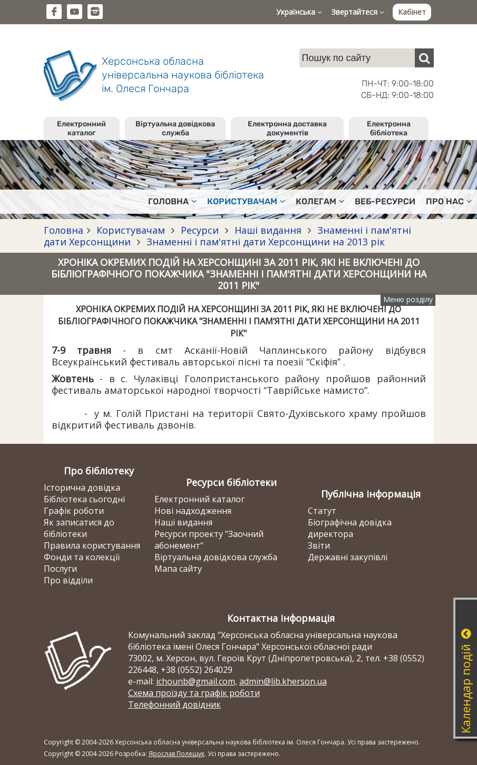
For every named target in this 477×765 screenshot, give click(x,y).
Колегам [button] (320, 201)
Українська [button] (299, 12)
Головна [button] (172, 201)
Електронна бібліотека (389, 128)
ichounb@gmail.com (195, 681)
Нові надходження (192, 510)
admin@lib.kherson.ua (283, 681)
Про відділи (68, 580)
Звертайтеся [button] (358, 12)
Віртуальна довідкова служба (175, 128)
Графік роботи (74, 510)
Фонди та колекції (82, 557)
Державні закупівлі (347, 557)
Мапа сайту (178, 568)
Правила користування (92, 545)
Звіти (319, 545)
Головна (63, 230)
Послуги (60, 568)
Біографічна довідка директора (350, 528)
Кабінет (412, 12)
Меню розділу (408, 299)
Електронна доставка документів (287, 128)
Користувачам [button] (246, 201)
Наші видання (268, 230)
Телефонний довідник (174, 704)
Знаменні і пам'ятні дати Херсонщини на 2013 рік (264, 241)
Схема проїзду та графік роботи (194, 693)
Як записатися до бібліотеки (79, 528)
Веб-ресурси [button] (385, 201)
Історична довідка (82, 487)
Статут (322, 510)
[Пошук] (424, 57)
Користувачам (131, 230)
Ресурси (199, 230)
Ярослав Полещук (177, 753)
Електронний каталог (81, 128)
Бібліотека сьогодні (84, 499)
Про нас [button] (449, 201)
